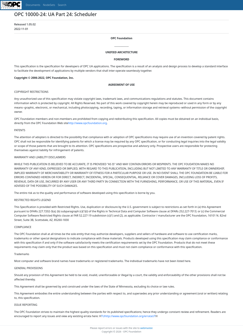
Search (62, 5)
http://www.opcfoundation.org (87, 123)
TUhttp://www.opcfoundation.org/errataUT (128, 316)
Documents (33, 5)
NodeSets (49, 5)
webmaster (146, 328)
